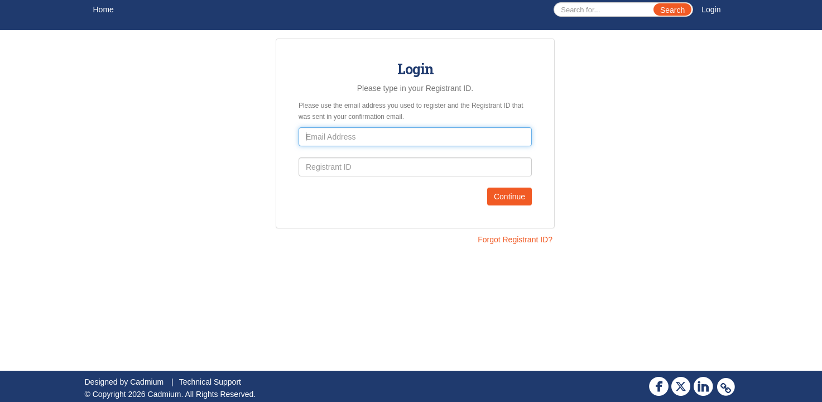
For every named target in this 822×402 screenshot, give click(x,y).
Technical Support (210, 381)
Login (710, 9)
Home (103, 9)
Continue (509, 196)
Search (672, 10)
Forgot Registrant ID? (515, 239)
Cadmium (147, 381)
